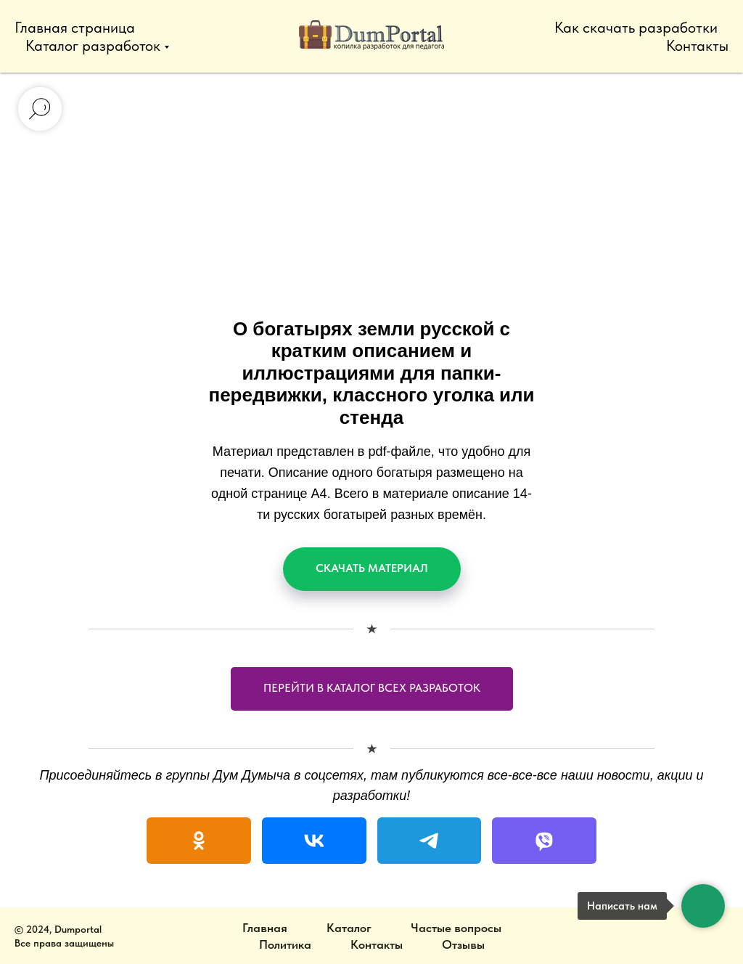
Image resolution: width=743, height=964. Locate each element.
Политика (285, 944)
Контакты (697, 45)
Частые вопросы (456, 927)
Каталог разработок (92, 45)
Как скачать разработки (636, 27)
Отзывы (463, 944)
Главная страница (75, 27)
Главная (264, 927)
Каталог (349, 927)
